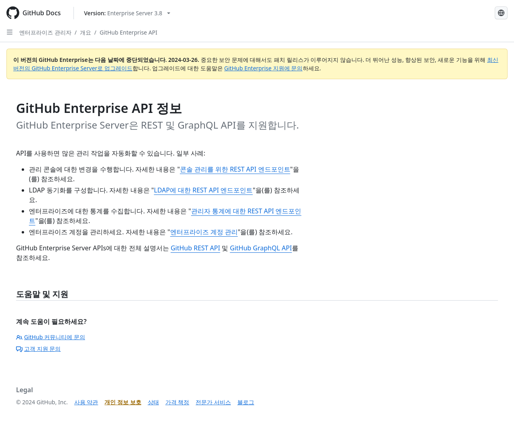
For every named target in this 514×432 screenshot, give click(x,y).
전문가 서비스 (213, 402)
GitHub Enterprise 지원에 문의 (263, 68)
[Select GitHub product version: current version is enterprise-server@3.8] (127, 13)
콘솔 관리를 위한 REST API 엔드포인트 (235, 169)
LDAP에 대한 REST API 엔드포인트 (203, 190)
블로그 (245, 402)
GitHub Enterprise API (128, 32)
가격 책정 (177, 402)
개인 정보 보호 (122, 402)
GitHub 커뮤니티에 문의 (50, 337)
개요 (85, 32)
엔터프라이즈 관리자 (45, 32)
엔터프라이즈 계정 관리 (204, 231)
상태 (153, 402)
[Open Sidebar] (9, 32)
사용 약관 (86, 402)
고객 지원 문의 (38, 348)
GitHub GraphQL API (261, 248)
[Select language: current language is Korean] (501, 12)
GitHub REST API (195, 248)
